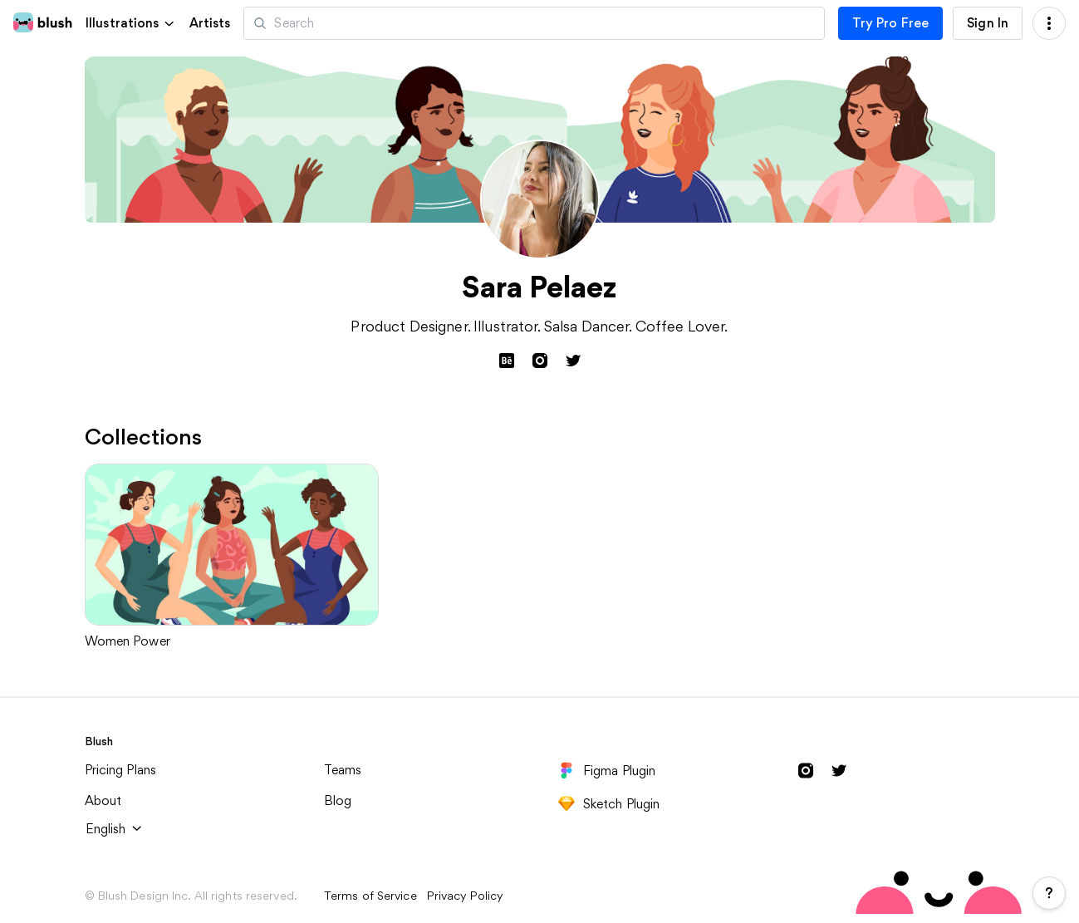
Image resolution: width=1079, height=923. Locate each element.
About (103, 800)
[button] (131, 23)
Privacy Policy (465, 894)
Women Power (127, 641)
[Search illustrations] (533, 23)
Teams (343, 769)
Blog (338, 800)
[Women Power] (232, 545)
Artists (210, 23)
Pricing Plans (121, 769)
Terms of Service (370, 894)
